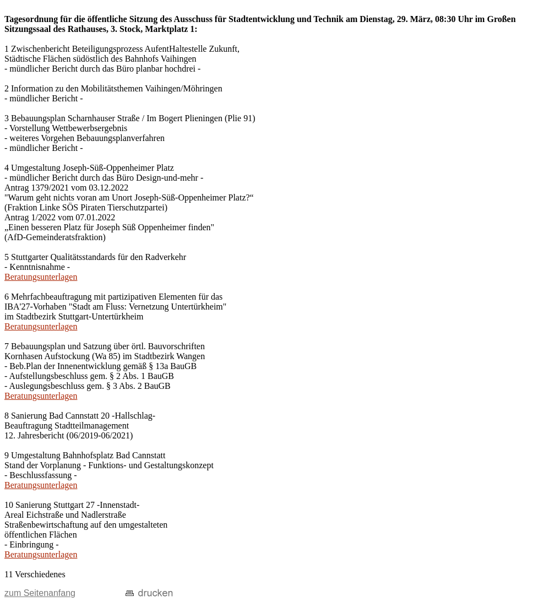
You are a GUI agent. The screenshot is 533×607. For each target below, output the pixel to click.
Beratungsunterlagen (40, 276)
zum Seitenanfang (39, 593)
